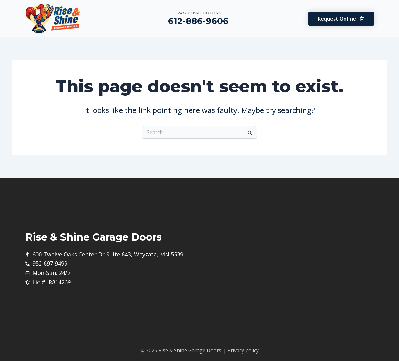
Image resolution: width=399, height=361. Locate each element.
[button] (341, 19)
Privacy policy (243, 350)
